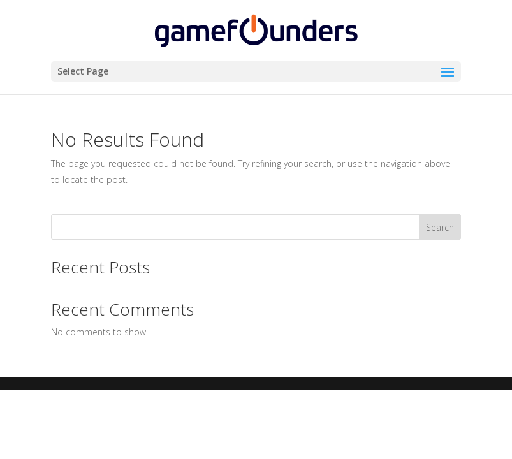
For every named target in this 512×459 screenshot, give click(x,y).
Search (440, 227)
